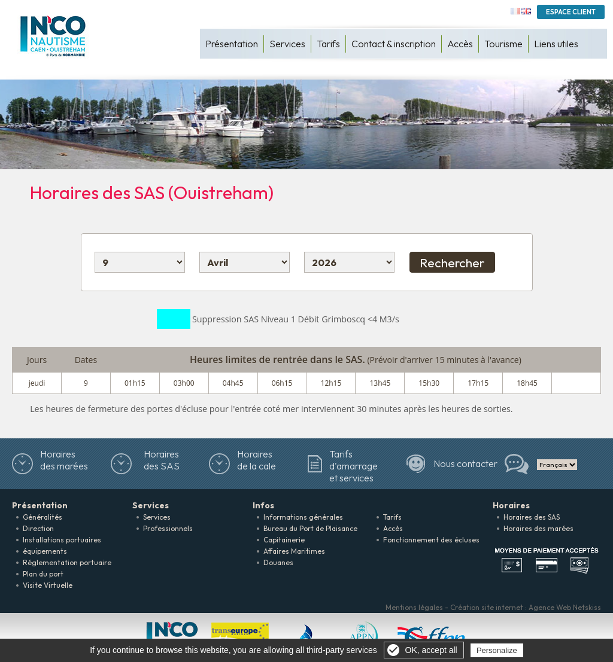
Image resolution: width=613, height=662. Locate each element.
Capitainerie (284, 539)
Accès (460, 44)
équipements (45, 551)
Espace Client (571, 12)
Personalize (497, 650)
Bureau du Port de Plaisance (310, 528)
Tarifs (328, 44)
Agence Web (550, 607)
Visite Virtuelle (47, 585)
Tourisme (503, 44)
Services (287, 44)
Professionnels (168, 528)
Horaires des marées (538, 528)
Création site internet (486, 607)
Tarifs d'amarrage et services (353, 466)
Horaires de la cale (256, 460)
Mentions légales (414, 607)
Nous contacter (465, 463)
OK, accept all (431, 650)
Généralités (42, 516)
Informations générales (303, 516)
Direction (38, 528)
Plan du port (43, 573)
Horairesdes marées (64, 460)
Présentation (231, 44)
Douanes (278, 562)
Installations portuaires (62, 539)
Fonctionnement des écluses (431, 539)
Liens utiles (556, 44)
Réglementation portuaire (67, 562)
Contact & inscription (393, 44)
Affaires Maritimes (294, 551)
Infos (263, 505)
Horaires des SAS (162, 460)
